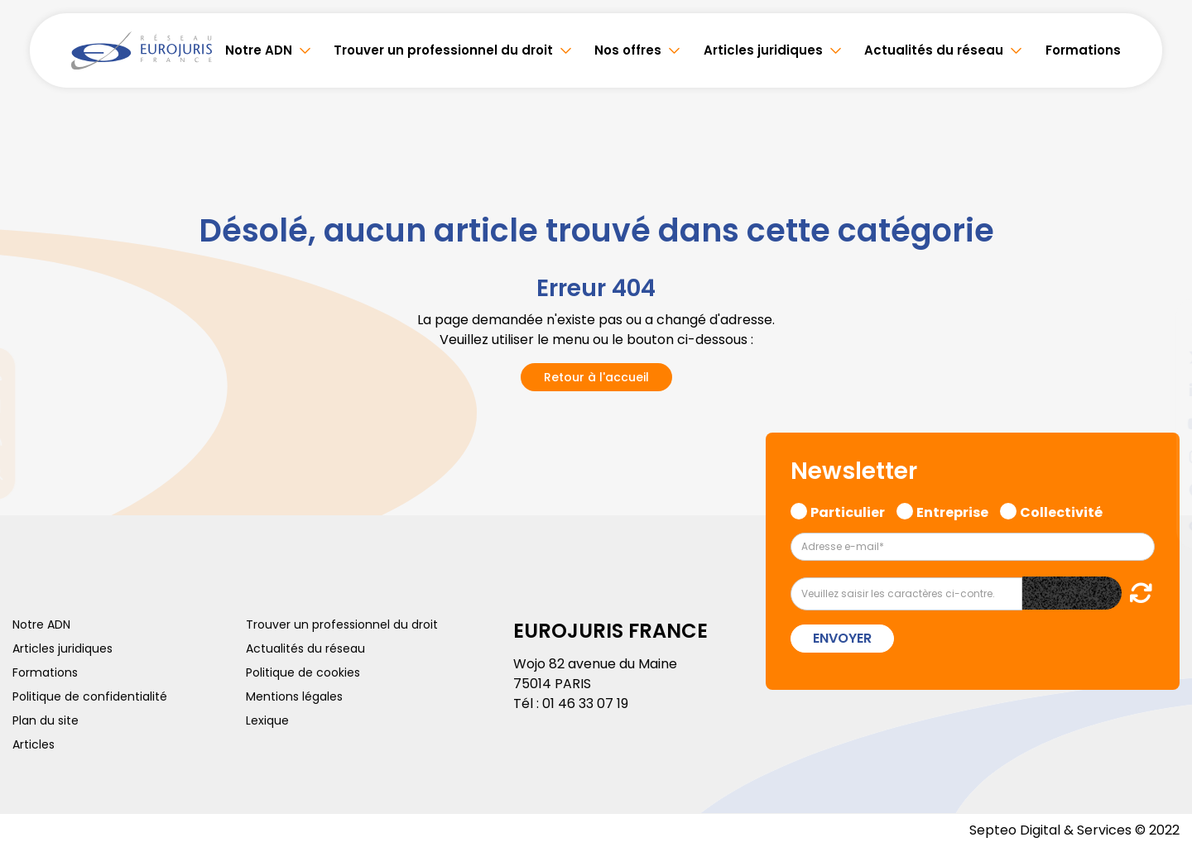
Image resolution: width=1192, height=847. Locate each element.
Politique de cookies (303, 672)
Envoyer (842, 638)
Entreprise (952, 510)
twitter (1159, 357)
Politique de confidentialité (89, 696)
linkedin (1159, 390)
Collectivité (1061, 510)
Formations (1083, 50)
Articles (33, 744)
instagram (1159, 456)
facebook (1159, 324)
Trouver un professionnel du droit (443, 50)
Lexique (267, 720)
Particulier (847, 510)
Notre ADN (258, 50)
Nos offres (627, 50)
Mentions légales (294, 696)
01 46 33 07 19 (585, 703)
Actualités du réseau (933, 50)
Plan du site (45, 720)
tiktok (1159, 523)
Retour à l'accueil (596, 377)
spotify (1159, 489)
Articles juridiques (763, 50)
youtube (1159, 423)
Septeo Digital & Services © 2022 (1074, 830)
